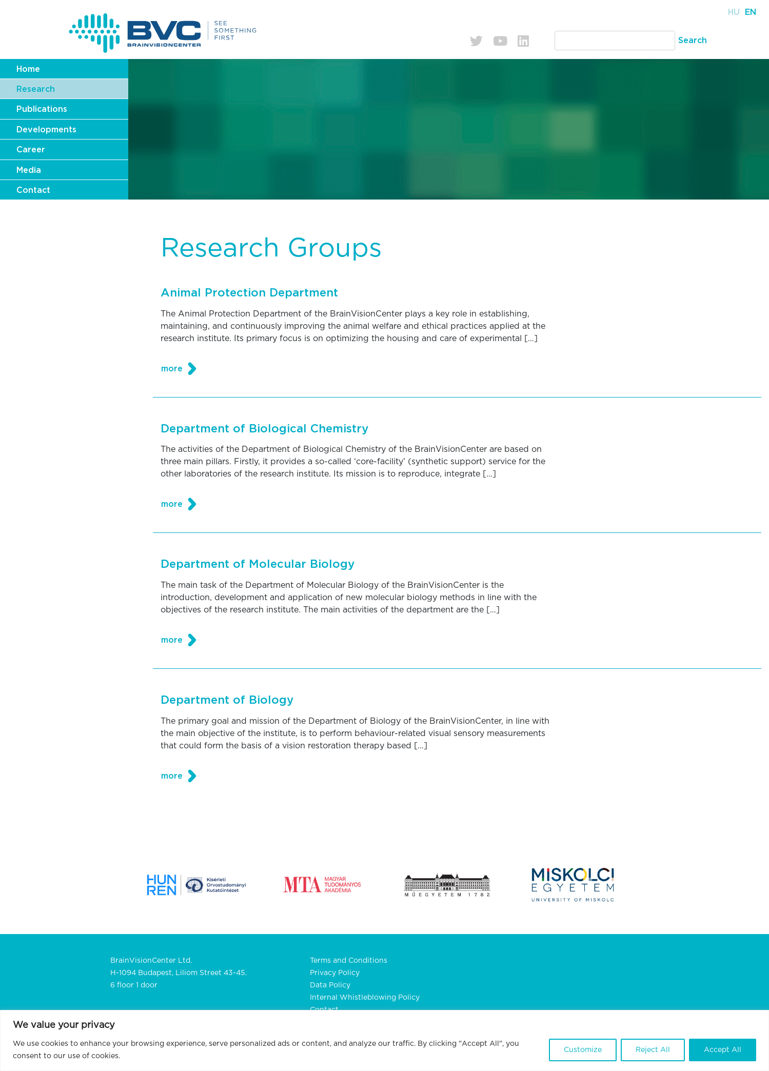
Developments (46, 130)
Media (28, 170)
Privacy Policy (335, 973)
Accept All (722, 1050)
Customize (583, 1050)
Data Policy (330, 985)
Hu (734, 12)
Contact (33, 190)
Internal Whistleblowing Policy (365, 997)
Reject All (653, 1050)
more (172, 369)
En (750, 12)
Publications (41, 109)
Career (30, 150)
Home (28, 69)
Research (35, 89)
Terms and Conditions (348, 960)
